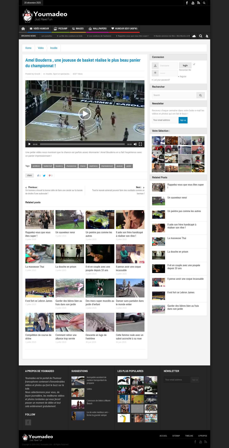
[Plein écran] (140, 144)
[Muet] (135, 144)
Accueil (163, 436)
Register (183, 76)
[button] (84, 113)
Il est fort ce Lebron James (38, 301)
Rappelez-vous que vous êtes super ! (137, 36)
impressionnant (107, 166)
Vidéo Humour (39, 29)
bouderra (59, 166)
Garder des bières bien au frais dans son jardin (68, 302)
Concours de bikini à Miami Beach (98, 402)
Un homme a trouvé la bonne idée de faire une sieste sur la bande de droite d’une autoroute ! (55, 190)
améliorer (36, 166)
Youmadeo (30, 378)
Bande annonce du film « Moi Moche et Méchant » (180, 36)
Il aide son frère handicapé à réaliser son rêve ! (129, 234)
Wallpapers (97, 29)
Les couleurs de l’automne (104, 36)
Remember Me (185, 70)
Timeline (189, 436)
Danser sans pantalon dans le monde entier (130, 302)
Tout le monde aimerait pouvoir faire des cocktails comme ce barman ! (114, 190)
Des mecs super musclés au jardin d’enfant (100, 302)
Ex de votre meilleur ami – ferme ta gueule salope (98, 414)
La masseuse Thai (34, 266)
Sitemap (176, 436)
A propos (202, 436)
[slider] (82, 144)
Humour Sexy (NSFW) (124, 29)
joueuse (120, 166)
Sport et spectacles (61, 74)
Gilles (89, 389)
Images (78, 29)
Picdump (61, 29)
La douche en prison (65, 266)
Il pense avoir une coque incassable (185, 278)
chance (82, 166)
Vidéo (41, 48)
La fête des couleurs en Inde (74, 36)
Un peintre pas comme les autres (184, 211)
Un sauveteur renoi (65, 232)
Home (28, 48)
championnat (71, 166)
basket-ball (48, 166)
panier (128, 166)
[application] (84, 113)
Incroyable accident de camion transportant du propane (97, 380)
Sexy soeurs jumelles (47, 36)
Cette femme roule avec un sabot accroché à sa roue (129, 336)
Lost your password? (161, 80)
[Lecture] (29, 144)
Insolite (53, 48)
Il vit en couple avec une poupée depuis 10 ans (98, 268)
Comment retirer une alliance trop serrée (66, 336)
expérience (93, 166)
